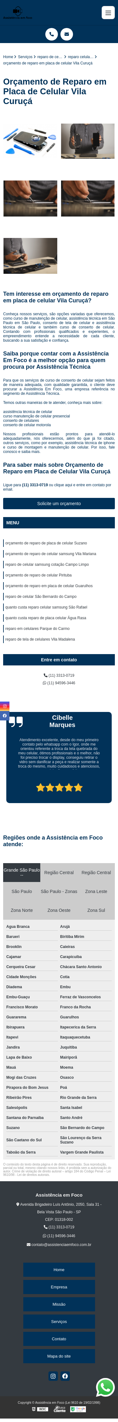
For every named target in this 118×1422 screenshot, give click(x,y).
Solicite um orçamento (59, 503)
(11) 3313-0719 (35, 485)
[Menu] (108, 12)
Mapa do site (58, 1356)
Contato (59, 1339)
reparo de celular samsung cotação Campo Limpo (47, 564)
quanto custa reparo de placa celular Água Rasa (45, 618)
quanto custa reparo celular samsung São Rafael (46, 607)
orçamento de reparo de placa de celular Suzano (46, 543)
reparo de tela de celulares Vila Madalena (40, 639)
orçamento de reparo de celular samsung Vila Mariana (50, 554)
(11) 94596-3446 (59, 683)
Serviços (59, 1321)
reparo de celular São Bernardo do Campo (40, 596)
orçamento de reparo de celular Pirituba (38, 575)
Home (59, 1269)
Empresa (59, 1287)
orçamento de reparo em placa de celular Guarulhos (49, 586)
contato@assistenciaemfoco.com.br (59, 1245)
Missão (59, 1304)
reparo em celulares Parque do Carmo (37, 628)
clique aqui (63, 485)
